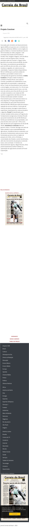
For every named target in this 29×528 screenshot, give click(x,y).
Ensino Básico (6, 363)
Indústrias (5, 410)
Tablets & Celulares (8, 460)
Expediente (14, 336)
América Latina (7, 431)
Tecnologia (6, 463)
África (4, 387)
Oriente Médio (7, 375)
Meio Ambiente (7, 413)
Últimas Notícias (7, 383)
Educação (5, 360)
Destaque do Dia (7, 354)
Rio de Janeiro (6, 422)
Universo (5, 466)
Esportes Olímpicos (8, 402)
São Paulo (5, 425)
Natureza (5, 416)
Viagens (5, 428)
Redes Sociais (6, 452)
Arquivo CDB (6, 33)
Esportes (5, 399)
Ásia (4, 393)
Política (5, 380)
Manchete (5, 446)
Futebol (5, 407)
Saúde (4, 454)
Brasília (5, 434)
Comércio (5, 440)
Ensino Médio (6, 366)
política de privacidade (7, 511)
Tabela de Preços (14, 341)
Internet (5, 443)
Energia (5, 396)
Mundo (5, 449)
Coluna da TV (6, 437)
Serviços (5, 457)
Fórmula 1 (5, 404)
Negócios (5, 419)
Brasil (4, 349)
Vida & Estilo (6, 469)
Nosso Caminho (14, 339)
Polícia (4, 378)
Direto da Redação (8, 357)
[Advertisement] (14, 15)
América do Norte (8, 390)
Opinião (5, 372)
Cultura (5, 351)
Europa (5, 369)
